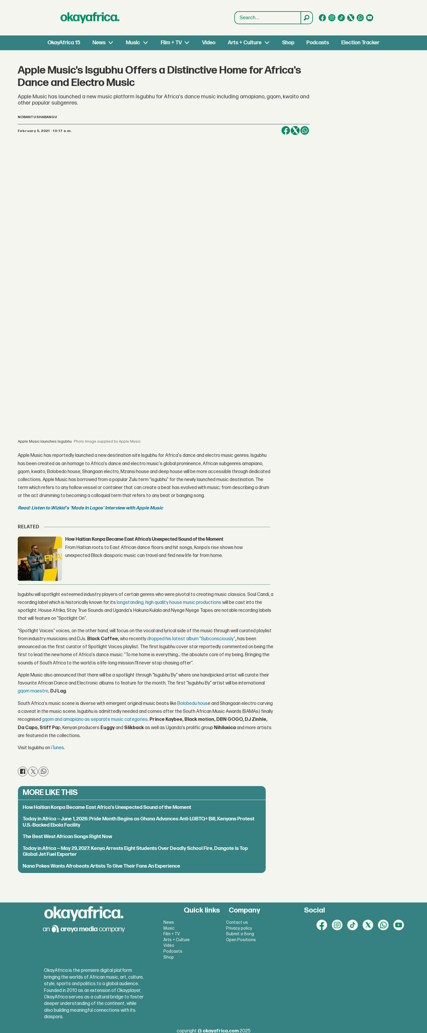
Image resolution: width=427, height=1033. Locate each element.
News (98, 43)
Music (133, 43)
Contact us (237, 922)
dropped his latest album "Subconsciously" (191, 639)
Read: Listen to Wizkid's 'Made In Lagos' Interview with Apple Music (90, 508)
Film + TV (171, 43)
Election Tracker (360, 43)
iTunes (57, 748)
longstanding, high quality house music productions (169, 602)
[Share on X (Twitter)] (295, 130)
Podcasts (317, 43)
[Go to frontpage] (90, 18)
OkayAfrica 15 (64, 43)
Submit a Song (240, 933)
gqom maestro (33, 691)
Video (208, 43)
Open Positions (241, 939)
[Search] (306, 18)
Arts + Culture (245, 43)
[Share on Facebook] (285, 130)
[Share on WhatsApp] (304, 130)
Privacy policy (239, 928)
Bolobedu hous (192, 703)
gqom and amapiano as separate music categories (95, 719)
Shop (288, 43)
